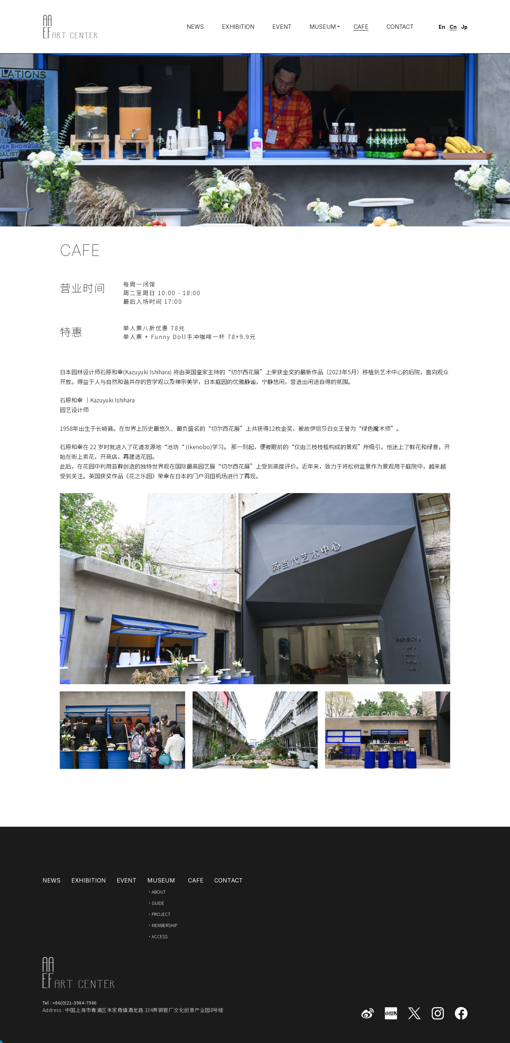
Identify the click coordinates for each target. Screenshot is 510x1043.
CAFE (361, 26)
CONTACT (399, 26)
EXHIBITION (238, 26)
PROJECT (161, 914)
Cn (453, 27)
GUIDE (158, 903)
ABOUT (159, 892)
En (442, 27)
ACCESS (159, 936)
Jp (464, 27)
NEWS (195, 26)
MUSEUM (322, 26)
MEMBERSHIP (164, 925)
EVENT (281, 26)
